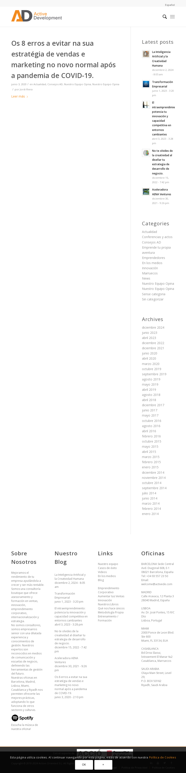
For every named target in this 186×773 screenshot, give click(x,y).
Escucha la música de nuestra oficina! (24, 725)
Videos (102, 572)
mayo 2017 (150, 415)
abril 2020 (149, 358)
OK (84, 764)
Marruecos (150, 273)
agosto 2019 (151, 379)
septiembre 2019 (154, 374)
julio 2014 (149, 493)
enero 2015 (150, 467)
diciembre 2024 (153, 327)
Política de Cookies (162, 757)
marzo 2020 (150, 364)
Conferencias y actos (157, 237)
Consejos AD (55, 84)
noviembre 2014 (154, 478)
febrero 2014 (151, 508)
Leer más (20, 96)
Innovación (150, 268)
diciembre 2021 (153, 348)
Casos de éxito (107, 568)
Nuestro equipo (108, 564)
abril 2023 (149, 338)
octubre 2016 (151, 421)
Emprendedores (153, 258)
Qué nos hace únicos (111, 608)
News (146, 278)
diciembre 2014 (153, 472)
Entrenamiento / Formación (108, 618)
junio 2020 (149, 353)
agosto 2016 (151, 426)
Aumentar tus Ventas (111, 596)
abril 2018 (149, 400)
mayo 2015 (150, 446)
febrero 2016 (151, 436)
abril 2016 (149, 431)
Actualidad (39, 84)
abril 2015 (149, 451)
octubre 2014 (151, 483)
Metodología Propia (111, 612)
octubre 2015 (151, 441)
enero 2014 (150, 514)
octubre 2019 (151, 369)
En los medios (152, 263)
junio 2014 (149, 498)
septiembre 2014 (154, 488)
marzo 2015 (150, 457)
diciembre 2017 (153, 405)
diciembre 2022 (153, 343)
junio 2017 (149, 410)
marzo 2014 (150, 503)
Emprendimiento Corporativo (108, 590)
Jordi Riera (26, 89)
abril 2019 (149, 389)
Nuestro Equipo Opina (77, 84)
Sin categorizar (153, 299)
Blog (101, 580)
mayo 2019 (150, 384)
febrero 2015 (151, 462)
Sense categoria (153, 294)
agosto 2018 (151, 395)
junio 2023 (149, 332)
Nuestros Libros (108, 604)
